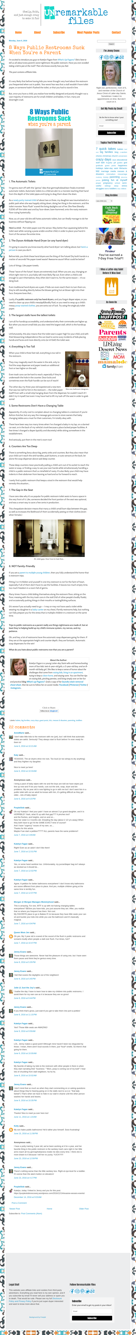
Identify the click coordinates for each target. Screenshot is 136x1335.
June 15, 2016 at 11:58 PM (26, 1133)
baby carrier (38, 609)
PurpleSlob (19, 808)
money (105, 177)
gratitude (99, 166)
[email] (111, 125)
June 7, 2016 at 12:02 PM (25, 871)
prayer (98, 183)
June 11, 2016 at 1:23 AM (25, 1117)
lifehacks (123, 168)
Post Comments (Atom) (31, 1213)
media (113, 171)
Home (18, 32)
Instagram (16, 688)
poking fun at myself (114, 180)
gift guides (118, 163)
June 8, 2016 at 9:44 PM (25, 998)
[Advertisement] (49, 1234)
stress (124, 186)
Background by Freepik (37, 1317)
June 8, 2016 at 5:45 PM (25, 979)
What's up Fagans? (36, 681)
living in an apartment (73, 672)
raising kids (58, 672)
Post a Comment (19, 1203)
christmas (107, 156)
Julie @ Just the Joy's (24, 988)
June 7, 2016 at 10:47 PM (25, 943)
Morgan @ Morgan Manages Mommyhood (34, 902)
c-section (123, 152)
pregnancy (107, 183)
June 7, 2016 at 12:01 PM (25, 851)
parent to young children (34, 572)
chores (99, 156)
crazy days (35, 720)
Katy (16, 755)
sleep (116, 186)
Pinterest (74, 684)
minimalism (110, 174)
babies (17, 720)
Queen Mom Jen (21, 932)
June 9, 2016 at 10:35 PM (25, 1100)
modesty (99, 177)
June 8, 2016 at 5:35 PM (25, 962)
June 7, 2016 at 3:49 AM (24, 835)
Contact (116, 32)
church (115, 156)
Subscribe (59, 32)
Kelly (16, 1126)
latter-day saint (111, 168)
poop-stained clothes (25, 305)
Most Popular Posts (88, 32)
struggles (100, 188)
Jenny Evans (20, 952)
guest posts (44, 720)
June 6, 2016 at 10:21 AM (25, 746)
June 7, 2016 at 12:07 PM (25, 893)
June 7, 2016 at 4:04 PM (25, 923)
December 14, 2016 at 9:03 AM (27, 1197)
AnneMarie (19, 733)
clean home (48, 675)
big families (25, 720)
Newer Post (14, 1209)
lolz (50, 720)
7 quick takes (106, 148)
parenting (71, 720)
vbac (119, 189)
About (37, 32)
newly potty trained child (24, 200)
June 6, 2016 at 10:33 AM (25, 771)
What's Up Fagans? (66, 59)
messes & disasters (60, 720)
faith (103, 163)
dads (114, 160)
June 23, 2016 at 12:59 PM (26, 1158)
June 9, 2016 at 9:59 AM (24, 1031)
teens (107, 189)
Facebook (64, 684)
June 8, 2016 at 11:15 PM (25, 1015)
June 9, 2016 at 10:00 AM (25, 1053)
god (125, 163)
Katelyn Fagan (21, 844)
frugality (109, 163)
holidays (99, 168)
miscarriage (122, 174)
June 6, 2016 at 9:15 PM (25, 799)
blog (116, 152)
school (117, 183)
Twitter (83, 684)
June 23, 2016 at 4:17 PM (25, 1178)
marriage (105, 171)
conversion (122, 156)
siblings (108, 186)
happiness (122, 165)
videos (123, 189)
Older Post (84, 1209)
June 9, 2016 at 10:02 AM (25, 1075)
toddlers (79, 720)
